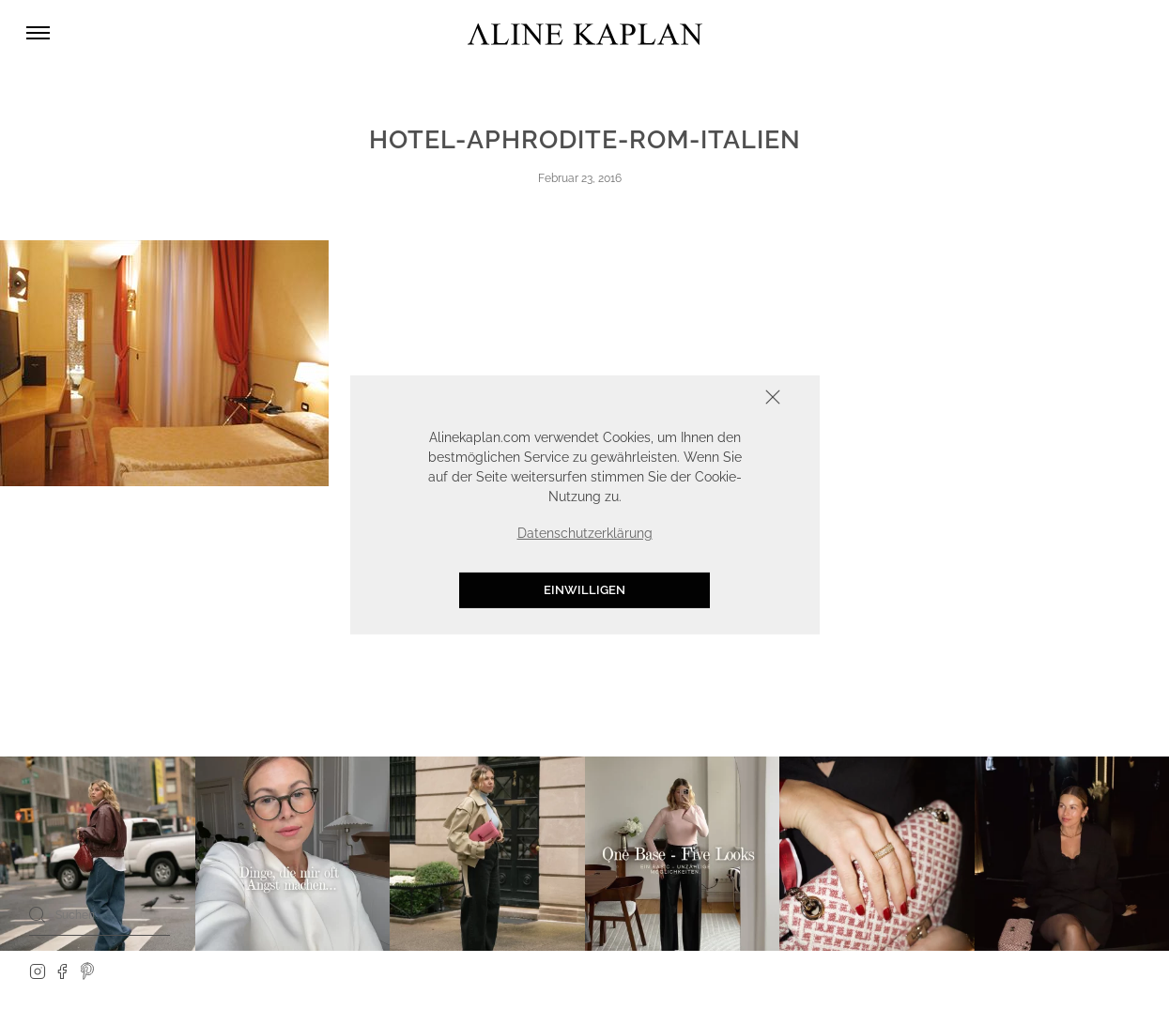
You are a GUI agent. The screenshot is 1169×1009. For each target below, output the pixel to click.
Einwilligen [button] (584, 590)
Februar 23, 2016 (580, 178)
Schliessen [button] (714, 398)
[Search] (37, 914)
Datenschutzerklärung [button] (585, 533)
